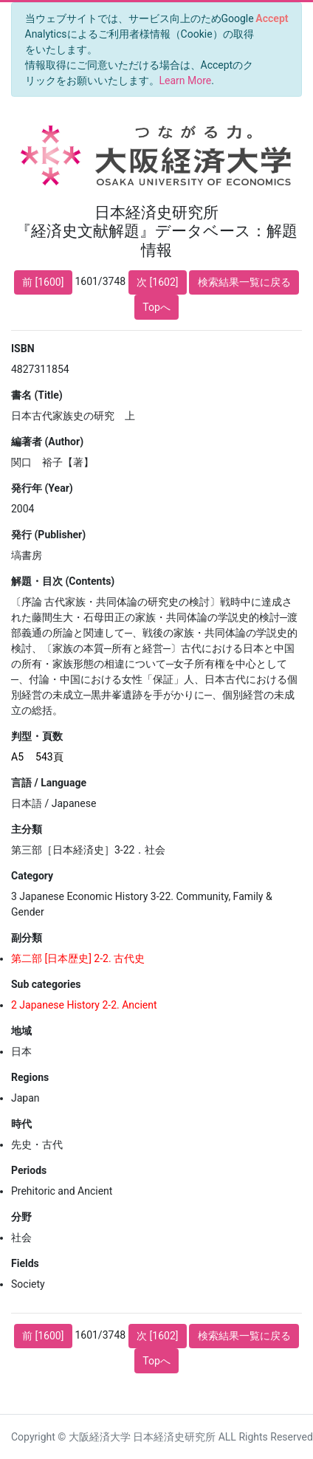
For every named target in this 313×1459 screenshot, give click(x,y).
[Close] (272, 18)
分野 (21, 1217)
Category (32, 876)
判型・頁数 (37, 736)
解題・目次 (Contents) (62, 581)
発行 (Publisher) (48, 534)
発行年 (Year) (42, 488)
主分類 (26, 829)
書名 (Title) (37, 395)
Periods (29, 1170)
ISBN (23, 348)
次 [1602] (157, 282)
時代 (21, 1124)
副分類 (26, 938)
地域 (21, 1031)
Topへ (156, 307)
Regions (30, 1077)
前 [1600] (42, 282)
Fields (25, 1263)
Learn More (185, 80)
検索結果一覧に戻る (244, 282)
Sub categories (45, 984)
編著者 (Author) (47, 441)
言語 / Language (48, 783)
